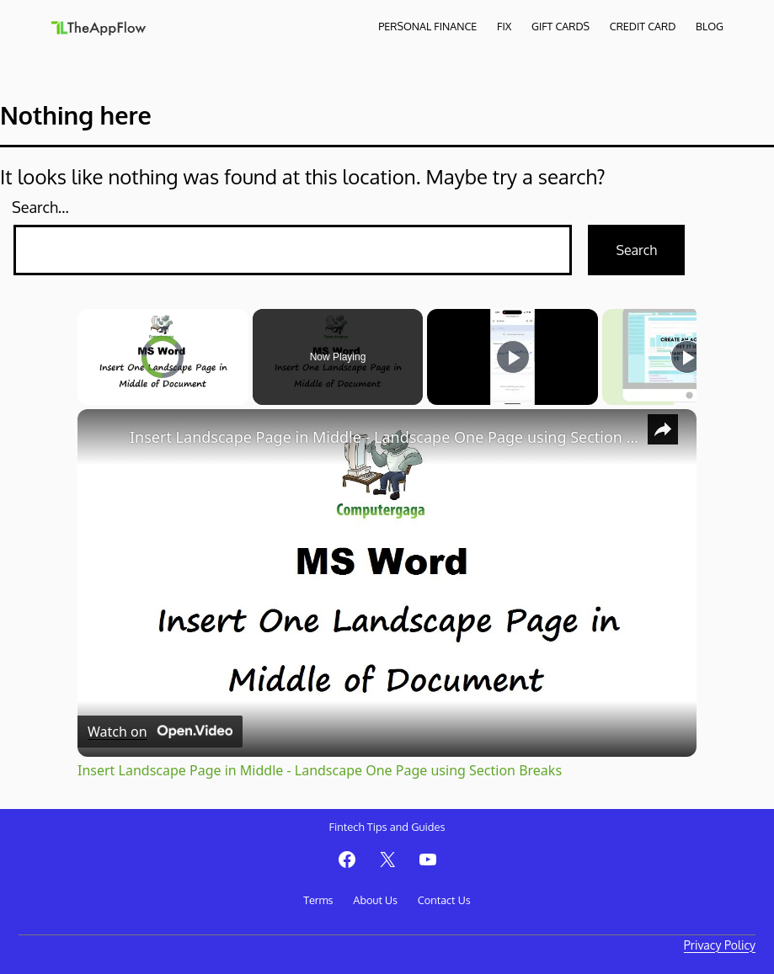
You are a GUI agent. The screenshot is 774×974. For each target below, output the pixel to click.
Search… (40, 207)
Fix (504, 26)
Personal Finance (427, 26)
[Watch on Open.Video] (160, 732)
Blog (709, 26)
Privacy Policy (719, 945)
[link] (104, 436)
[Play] (513, 357)
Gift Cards (560, 26)
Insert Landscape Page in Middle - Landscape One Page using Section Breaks (384, 437)
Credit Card (642, 26)
